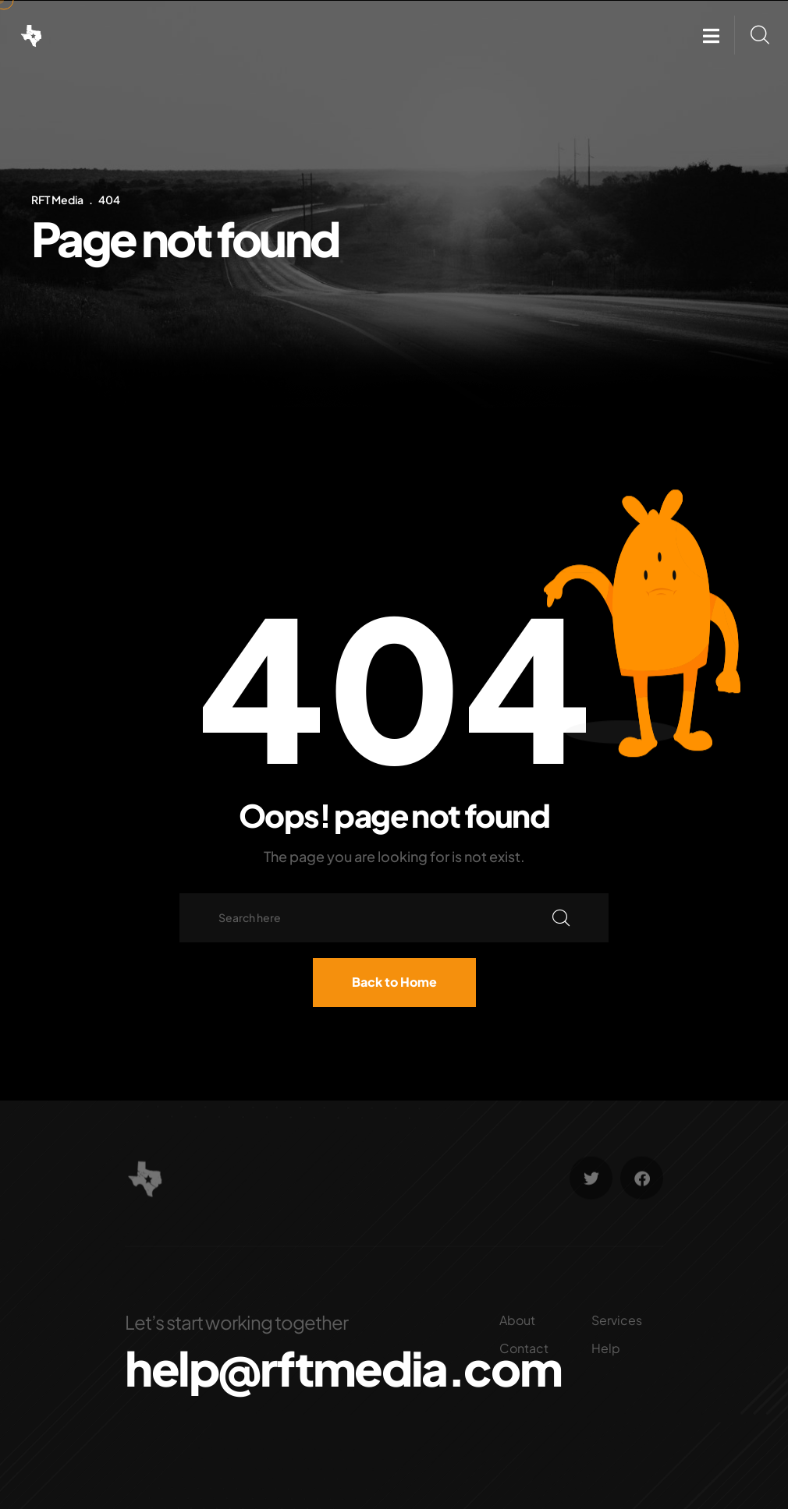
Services (616, 1320)
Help (605, 1348)
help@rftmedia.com (343, 1368)
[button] (711, 35)
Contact (523, 1348)
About (517, 1320)
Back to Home (394, 982)
